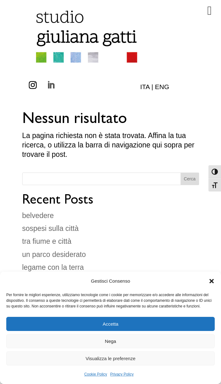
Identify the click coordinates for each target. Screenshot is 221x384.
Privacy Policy (122, 374)
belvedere (38, 215)
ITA (145, 86)
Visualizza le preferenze (110, 358)
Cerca (189, 178)
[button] (211, 281)
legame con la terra (53, 267)
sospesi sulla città (50, 228)
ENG (162, 86)
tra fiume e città (46, 241)
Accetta (110, 324)
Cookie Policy (95, 374)
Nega (110, 341)
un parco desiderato (54, 254)
